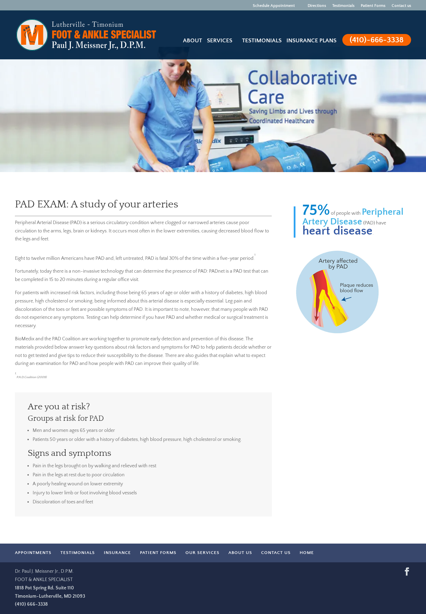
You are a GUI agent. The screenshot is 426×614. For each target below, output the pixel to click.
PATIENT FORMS (158, 552)
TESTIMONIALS (77, 552)
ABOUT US (240, 552)
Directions (313, 5)
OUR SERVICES (202, 552)
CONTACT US (276, 552)
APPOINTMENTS (33, 552)
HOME (307, 552)
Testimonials (343, 6)
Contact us (401, 6)
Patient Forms (373, 6)
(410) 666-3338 (31, 604)
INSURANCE (117, 552)
